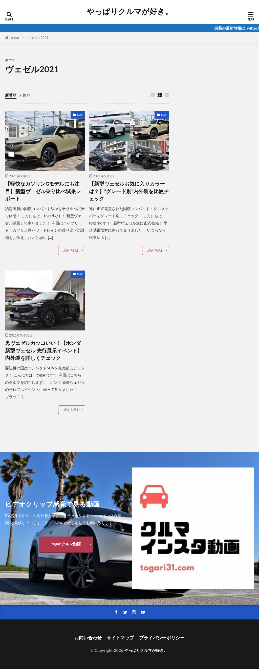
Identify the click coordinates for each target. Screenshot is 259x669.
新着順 (10, 95)
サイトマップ (120, 638)
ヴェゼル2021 (38, 38)
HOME (15, 38)
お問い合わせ (88, 638)
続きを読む (71, 251)
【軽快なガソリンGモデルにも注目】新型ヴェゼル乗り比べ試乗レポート (43, 191)
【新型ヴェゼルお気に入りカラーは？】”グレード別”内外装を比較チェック (129, 191)
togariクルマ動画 (65, 544)
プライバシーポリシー (162, 638)
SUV (80, 114)
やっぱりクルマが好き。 (129, 11)
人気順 (24, 95)
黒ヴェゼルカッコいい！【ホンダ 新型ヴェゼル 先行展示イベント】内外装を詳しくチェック (43, 350)
